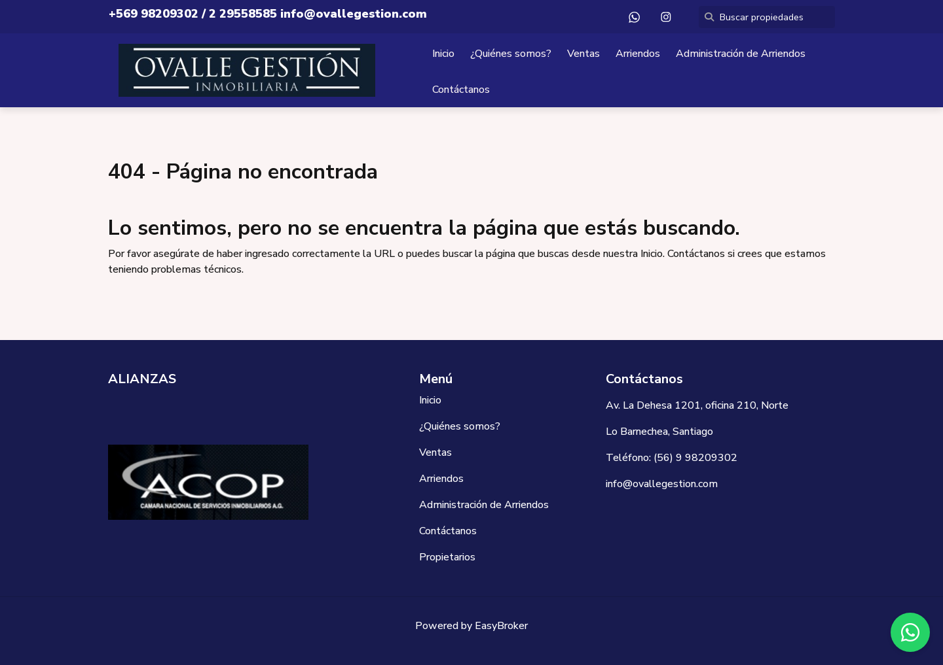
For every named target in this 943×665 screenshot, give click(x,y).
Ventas (583, 53)
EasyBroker (501, 626)
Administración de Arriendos (740, 53)
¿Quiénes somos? (510, 53)
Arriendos (638, 53)
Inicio (443, 53)
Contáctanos (461, 89)
